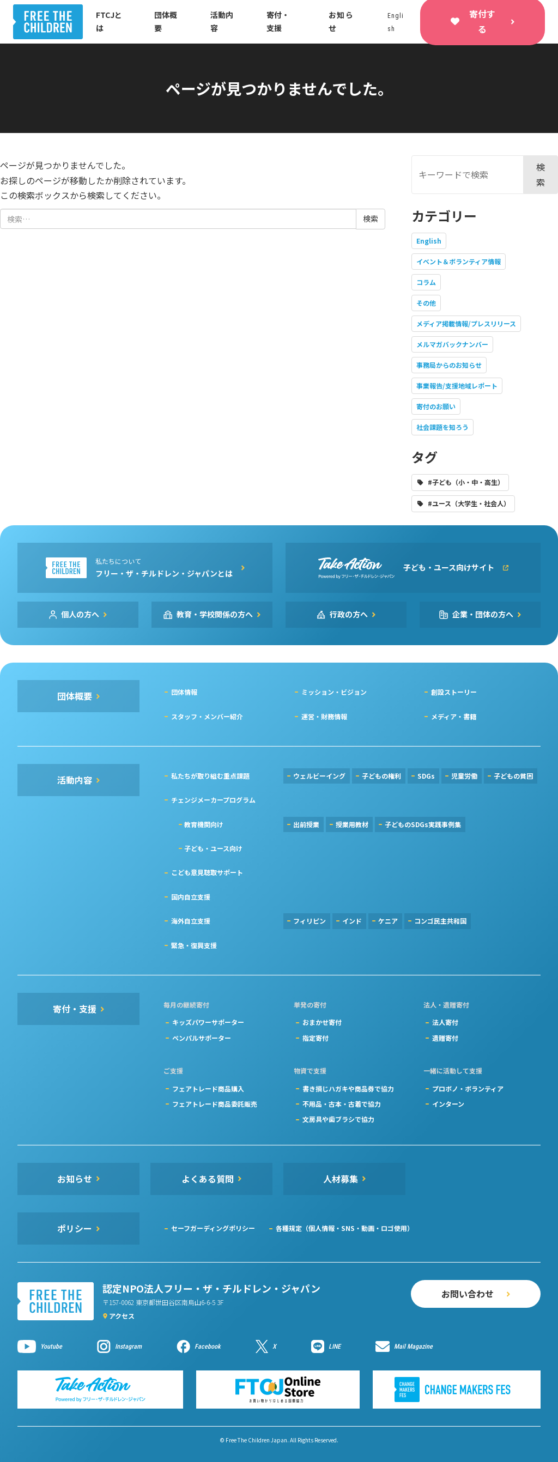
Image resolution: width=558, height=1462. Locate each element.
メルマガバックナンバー (452, 344)
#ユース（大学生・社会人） (469, 503)
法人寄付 (445, 1022)
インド (352, 920)
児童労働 (464, 775)
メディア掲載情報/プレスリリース (466, 323)
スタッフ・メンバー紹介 (207, 716)
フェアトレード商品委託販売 (214, 1103)
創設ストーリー (454, 691)
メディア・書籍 (453, 716)
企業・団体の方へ (482, 614)
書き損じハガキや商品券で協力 (348, 1088)
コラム (426, 282)
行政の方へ (349, 614)
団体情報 (184, 691)
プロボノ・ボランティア (468, 1088)
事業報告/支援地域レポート (457, 385)
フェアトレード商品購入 (208, 1088)
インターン (448, 1103)
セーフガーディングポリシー (213, 1228)
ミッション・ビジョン (334, 691)
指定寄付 (315, 1037)
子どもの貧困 (513, 775)
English (428, 240)
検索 (540, 174)
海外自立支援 (190, 920)
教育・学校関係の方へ (215, 614)
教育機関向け (203, 824)
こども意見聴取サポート (207, 872)
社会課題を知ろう (442, 427)
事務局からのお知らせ (449, 364)
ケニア (388, 920)
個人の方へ (80, 614)
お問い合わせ (467, 1293)
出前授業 (306, 824)
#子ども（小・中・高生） (466, 482)
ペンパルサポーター (201, 1037)
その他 (426, 302)
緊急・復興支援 (194, 945)
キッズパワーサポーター (208, 1022)
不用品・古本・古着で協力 (341, 1103)
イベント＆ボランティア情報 (458, 261)
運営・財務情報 (324, 716)
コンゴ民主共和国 (440, 920)
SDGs (426, 775)
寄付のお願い (436, 406)
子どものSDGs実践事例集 (423, 824)
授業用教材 (352, 824)
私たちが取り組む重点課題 (210, 775)
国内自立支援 (190, 896)
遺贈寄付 (445, 1037)
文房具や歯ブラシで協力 (338, 1119)
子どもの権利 (381, 775)
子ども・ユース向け (213, 848)
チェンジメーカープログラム (213, 799)
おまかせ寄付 (322, 1022)
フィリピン (309, 920)
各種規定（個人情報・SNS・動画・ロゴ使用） (345, 1228)
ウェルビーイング (319, 775)
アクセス (122, 1315)
